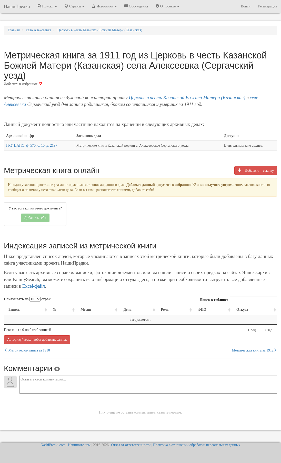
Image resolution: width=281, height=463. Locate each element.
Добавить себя (35, 218)
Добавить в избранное (23, 84)
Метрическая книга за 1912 (254, 350)
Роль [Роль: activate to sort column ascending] (165, 309)
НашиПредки (17, 6)
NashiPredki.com (53, 445)
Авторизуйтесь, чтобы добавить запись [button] (37, 339)
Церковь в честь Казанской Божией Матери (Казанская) (187, 97)
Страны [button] (74, 6)
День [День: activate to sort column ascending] (127, 309)
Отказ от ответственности (130, 445)
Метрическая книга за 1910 (27, 350)
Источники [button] (104, 6)
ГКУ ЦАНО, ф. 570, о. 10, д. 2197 (31, 145)
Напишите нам (79, 445)
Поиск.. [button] (47, 6)
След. (269, 330)
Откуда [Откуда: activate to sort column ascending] (242, 309)
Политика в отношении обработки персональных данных (196, 445)
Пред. (252, 330)
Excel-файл (33, 286)
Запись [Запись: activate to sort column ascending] (14, 309)
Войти (245, 6)
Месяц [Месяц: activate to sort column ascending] (86, 309)
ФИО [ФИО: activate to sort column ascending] (202, 309)
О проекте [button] (167, 6)
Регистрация (267, 6)
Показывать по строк (27, 299)
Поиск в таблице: (238, 300)
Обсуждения (136, 6)
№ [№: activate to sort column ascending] (54, 309)
